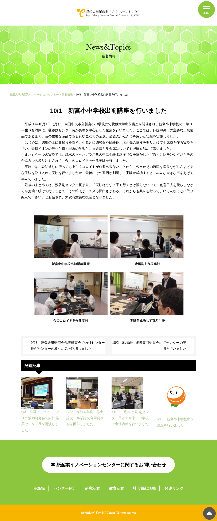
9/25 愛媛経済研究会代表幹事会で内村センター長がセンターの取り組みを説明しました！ (68, 346)
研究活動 (92, 488)
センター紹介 (65, 488)
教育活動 (116, 488)
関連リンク (173, 488)
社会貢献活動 (144, 488)
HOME (39, 488)
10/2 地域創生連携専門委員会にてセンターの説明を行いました (149, 346)
